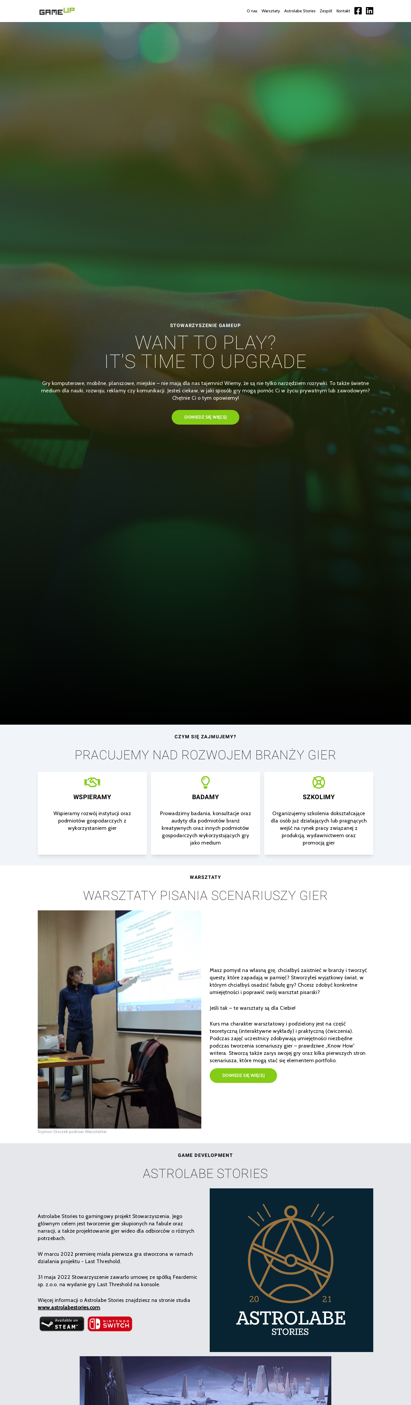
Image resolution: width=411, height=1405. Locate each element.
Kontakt (343, 10)
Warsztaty (271, 10)
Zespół (326, 10)
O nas (252, 10)
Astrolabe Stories (300, 10)
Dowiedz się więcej (205, 417)
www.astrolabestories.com (69, 1307)
